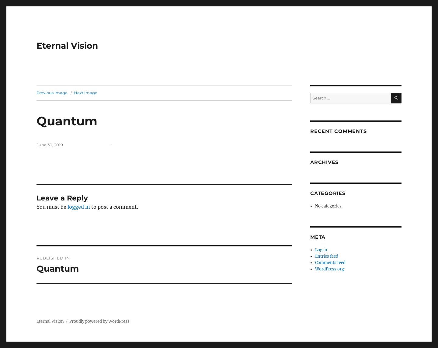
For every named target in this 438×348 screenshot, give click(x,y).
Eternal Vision (67, 45)
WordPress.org (329, 269)
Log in (321, 249)
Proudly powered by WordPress (99, 321)
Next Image (85, 92)
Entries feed (326, 256)
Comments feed (330, 262)
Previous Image (52, 92)
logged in (79, 207)
